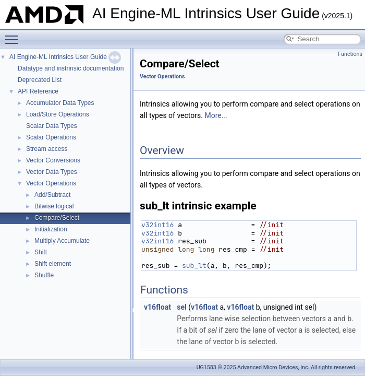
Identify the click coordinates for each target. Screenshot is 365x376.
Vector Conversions (53, 160)
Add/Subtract (52, 194)
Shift (40, 252)
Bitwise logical (54, 206)
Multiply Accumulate (62, 240)
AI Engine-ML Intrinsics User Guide (58, 57)
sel (181, 307)
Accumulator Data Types (60, 103)
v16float (157, 307)
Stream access (46, 148)
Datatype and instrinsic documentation (71, 68)
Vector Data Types (51, 171)
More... (215, 115)
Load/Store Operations (57, 114)
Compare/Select (56, 217)
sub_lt (194, 265)
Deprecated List (40, 80)
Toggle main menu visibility (14, 35)
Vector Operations (51, 183)
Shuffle (44, 275)
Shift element (52, 263)
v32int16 (157, 224)
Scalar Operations (51, 137)
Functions (350, 54)
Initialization (50, 229)
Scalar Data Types (51, 126)
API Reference (38, 91)
